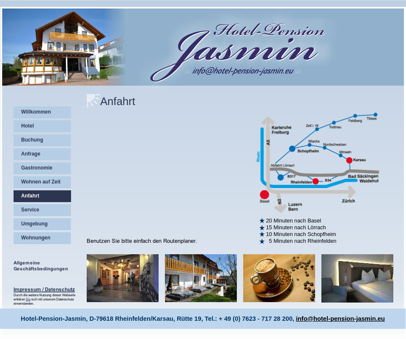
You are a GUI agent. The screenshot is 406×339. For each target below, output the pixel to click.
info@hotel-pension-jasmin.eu (340, 318)
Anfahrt (117, 101)
